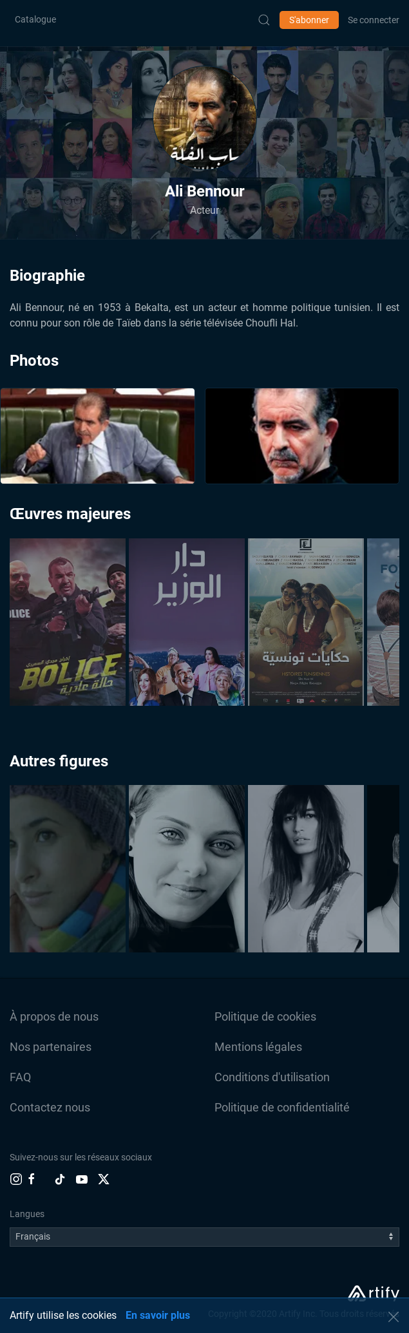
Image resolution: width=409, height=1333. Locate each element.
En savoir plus (158, 1315)
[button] (205, 118)
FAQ (20, 1077)
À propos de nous (54, 1016)
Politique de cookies (265, 1016)
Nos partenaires (50, 1047)
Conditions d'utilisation (272, 1077)
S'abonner (309, 20)
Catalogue (35, 19)
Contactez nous (50, 1107)
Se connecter (373, 20)
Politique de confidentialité (282, 1107)
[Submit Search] (264, 20)
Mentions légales (258, 1047)
